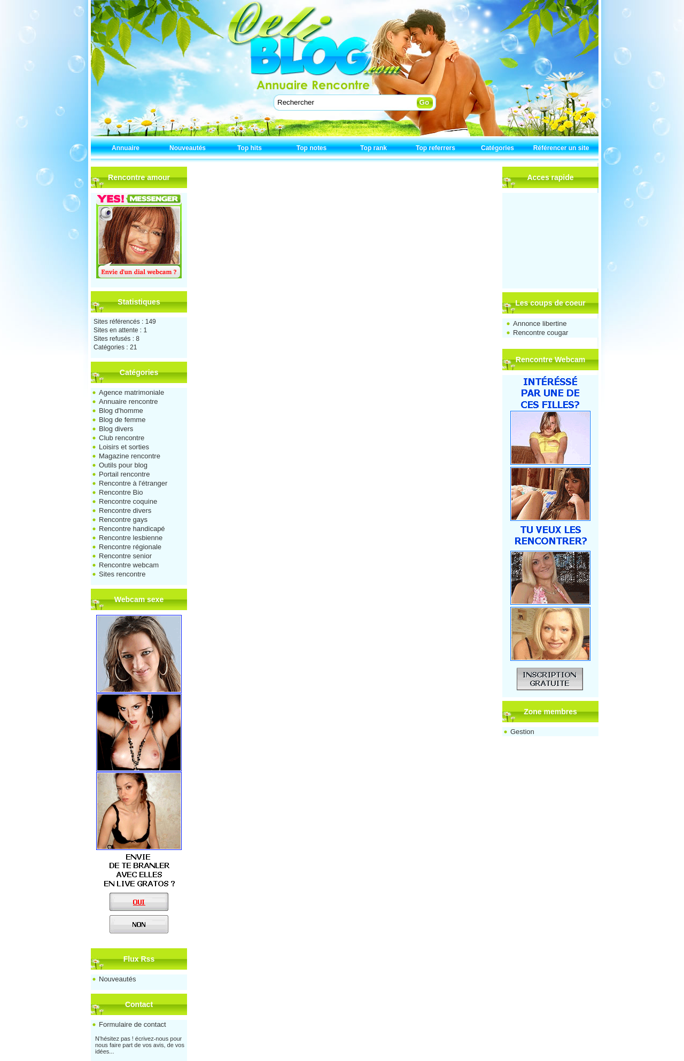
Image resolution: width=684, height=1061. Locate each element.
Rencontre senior (125, 556)
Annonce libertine (539, 323)
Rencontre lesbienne (130, 538)
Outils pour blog (123, 465)
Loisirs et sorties (124, 447)
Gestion (522, 732)
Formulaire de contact (132, 1024)
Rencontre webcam (129, 565)
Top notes (312, 148)
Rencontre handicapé (132, 529)
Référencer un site (561, 148)
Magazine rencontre (129, 456)
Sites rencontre (122, 574)
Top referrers (435, 148)
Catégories (497, 148)
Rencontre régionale (130, 547)
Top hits (249, 148)
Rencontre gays (123, 520)
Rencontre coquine (128, 501)
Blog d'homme (121, 411)
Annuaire (125, 148)
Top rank (373, 148)
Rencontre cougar (540, 333)
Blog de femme (122, 420)
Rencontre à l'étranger (133, 483)
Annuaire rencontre (128, 401)
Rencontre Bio (121, 492)
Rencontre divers (125, 510)
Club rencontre (121, 438)
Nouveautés (187, 148)
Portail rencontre (124, 474)
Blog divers (116, 429)
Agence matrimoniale (131, 392)
